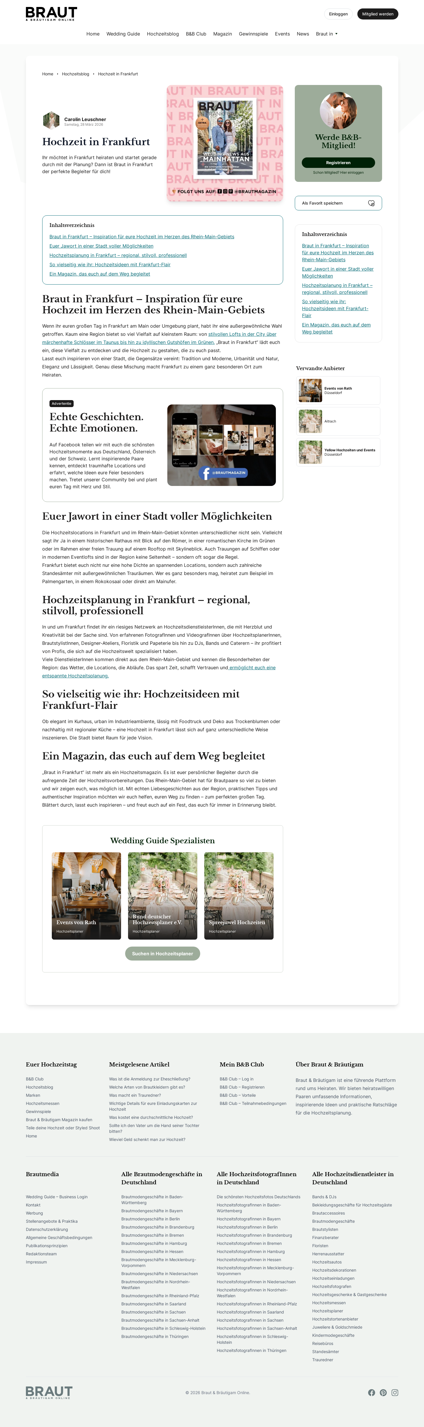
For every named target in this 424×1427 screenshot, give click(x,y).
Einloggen (338, 14)
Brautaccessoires (328, 1213)
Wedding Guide (123, 34)
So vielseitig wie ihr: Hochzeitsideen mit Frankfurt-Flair (110, 264)
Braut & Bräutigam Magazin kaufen (59, 1119)
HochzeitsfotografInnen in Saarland (250, 1312)
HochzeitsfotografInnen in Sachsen (250, 1320)
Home (93, 34)
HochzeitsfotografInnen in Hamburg (251, 1251)
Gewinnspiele (253, 34)
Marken (33, 1095)
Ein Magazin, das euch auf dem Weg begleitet (99, 274)
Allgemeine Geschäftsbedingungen (59, 1237)
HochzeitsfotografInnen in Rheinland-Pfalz (257, 1304)
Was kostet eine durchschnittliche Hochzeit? (151, 1117)
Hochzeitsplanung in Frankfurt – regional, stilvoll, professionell (118, 255)
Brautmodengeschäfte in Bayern (152, 1210)
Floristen (320, 1245)
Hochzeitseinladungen (333, 1278)
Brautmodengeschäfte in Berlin (150, 1219)
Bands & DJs (324, 1196)
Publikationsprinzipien (47, 1245)
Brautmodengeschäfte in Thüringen (155, 1336)
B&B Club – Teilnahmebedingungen (253, 1103)
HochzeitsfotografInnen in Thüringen (251, 1350)
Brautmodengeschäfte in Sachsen (153, 1312)
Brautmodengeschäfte (333, 1221)
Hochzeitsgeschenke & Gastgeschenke (349, 1294)
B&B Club (196, 34)
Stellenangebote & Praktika (52, 1221)
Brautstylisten (325, 1229)
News (303, 34)
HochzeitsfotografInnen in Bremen (249, 1243)
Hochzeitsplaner (327, 1311)
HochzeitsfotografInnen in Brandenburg (254, 1235)
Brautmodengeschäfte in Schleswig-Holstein (163, 1328)
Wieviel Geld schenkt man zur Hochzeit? (147, 1139)
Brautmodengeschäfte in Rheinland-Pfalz (160, 1295)
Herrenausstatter (328, 1253)
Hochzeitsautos (327, 1262)
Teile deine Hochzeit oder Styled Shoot (63, 1127)
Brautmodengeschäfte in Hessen (152, 1251)
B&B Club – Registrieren (242, 1087)
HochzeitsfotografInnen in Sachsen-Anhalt (257, 1328)
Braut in (324, 34)
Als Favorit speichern (338, 203)
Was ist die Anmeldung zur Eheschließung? (149, 1079)
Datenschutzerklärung (47, 1229)
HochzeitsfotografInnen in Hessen (249, 1259)
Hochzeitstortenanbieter (335, 1319)
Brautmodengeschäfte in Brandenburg (157, 1227)
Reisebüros (322, 1343)
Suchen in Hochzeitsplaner (162, 953)
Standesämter (325, 1351)
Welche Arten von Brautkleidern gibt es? (147, 1087)
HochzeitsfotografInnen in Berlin (247, 1227)
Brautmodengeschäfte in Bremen (152, 1235)
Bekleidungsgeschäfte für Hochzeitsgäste (352, 1205)
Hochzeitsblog (163, 34)
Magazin (222, 34)
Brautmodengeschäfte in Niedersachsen (159, 1273)
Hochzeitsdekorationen (334, 1270)
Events (282, 34)
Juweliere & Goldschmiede (337, 1327)
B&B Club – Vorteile (238, 1095)
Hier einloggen (352, 172)
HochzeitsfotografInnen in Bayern (249, 1219)
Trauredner (322, 1359)
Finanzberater (325, 1237)
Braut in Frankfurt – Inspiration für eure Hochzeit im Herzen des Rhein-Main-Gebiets (141, 236)
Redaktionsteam (41, 1253)
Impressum (36, 1262)
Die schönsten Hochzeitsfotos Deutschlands (258, 1196)
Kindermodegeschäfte (333, 1335)
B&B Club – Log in (236, 1079)
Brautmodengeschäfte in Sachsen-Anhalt (160, 1320)
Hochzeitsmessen (42, 1103)
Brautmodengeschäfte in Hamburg (154, 1243)
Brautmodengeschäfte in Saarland (153, 1304)
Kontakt (33, 1205)
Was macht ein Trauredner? (135, 1095)
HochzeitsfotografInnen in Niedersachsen (256, 1281)
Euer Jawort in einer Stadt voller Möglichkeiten (101, 246)
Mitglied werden (377, 14)
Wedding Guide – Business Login (57, 1196)
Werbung (34, 1213)
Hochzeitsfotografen (331, 1286)
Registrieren (338, 162)
